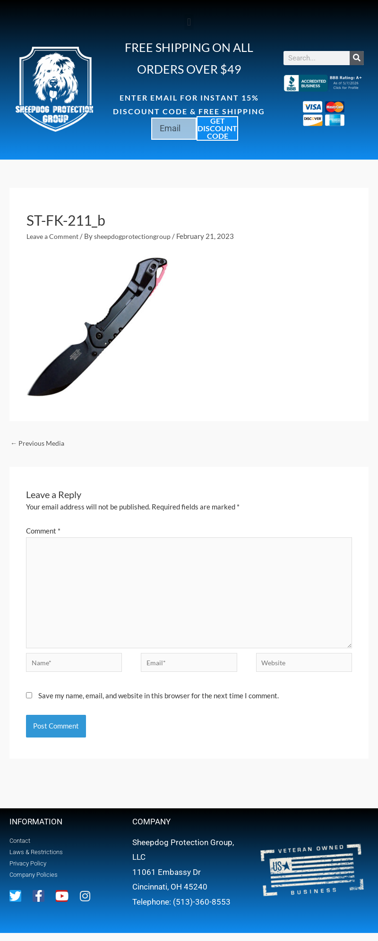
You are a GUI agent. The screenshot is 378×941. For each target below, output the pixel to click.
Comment (43, 531)
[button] (188, 22)
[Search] (357, 58)
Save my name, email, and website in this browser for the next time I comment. (158, 703)
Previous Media (39, 443)
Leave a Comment (54, 236)
